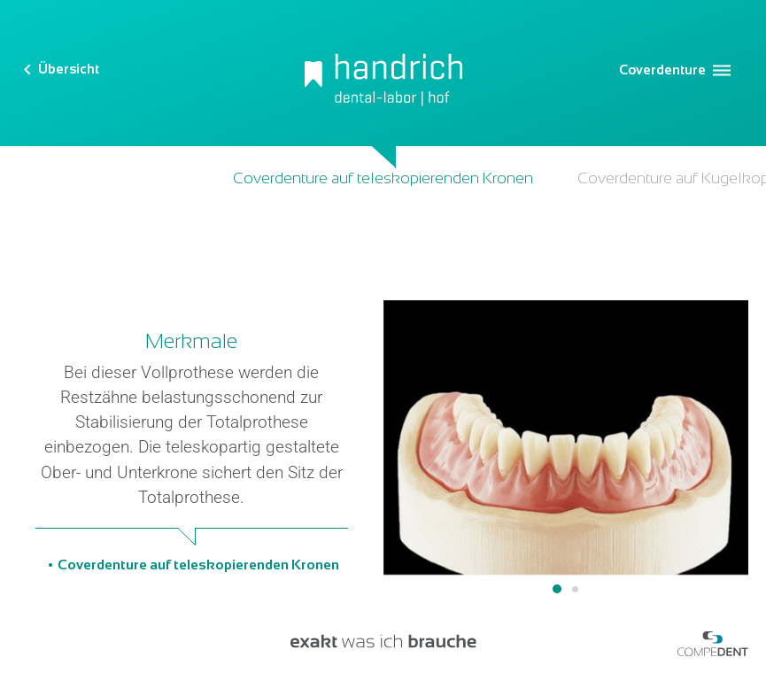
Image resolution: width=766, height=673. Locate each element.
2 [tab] (575, 589)
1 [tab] (557, 588)
